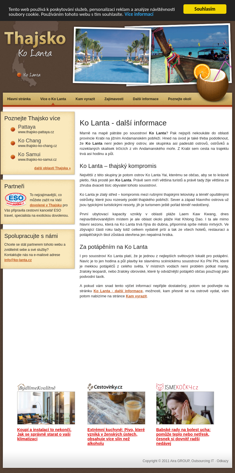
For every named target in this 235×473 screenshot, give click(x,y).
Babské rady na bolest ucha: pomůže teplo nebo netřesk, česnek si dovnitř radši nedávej (183, 436)
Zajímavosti (113, 99)
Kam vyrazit (85, 99)
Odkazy (222, 461)
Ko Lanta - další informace (117, 291)
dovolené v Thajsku (46, 205)
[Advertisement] (121, 339)
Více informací (138, 14)
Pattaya (27, 127)
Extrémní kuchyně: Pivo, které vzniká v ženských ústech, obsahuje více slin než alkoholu (116, 436)
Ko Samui (29, 154)
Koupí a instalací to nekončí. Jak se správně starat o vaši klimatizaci (44, 434)
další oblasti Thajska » (52, 168)
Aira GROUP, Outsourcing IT (192, 461)
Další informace (145, 99)
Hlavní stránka (19, 99)
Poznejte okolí (179, 99)
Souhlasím (205, 9)
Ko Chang (29, 141)
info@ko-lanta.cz (18, 260)
